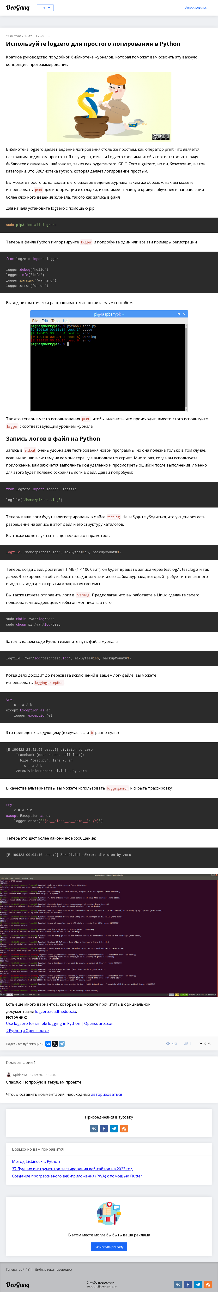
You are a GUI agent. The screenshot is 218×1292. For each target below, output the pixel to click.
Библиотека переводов (53, 1269)
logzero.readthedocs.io (55, 1011)
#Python (14, 1030)
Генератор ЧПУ (18, 1269)
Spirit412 (20, 1075)
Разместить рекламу (109, 1247)
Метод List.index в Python (36, 1161)
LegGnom (43, 36)
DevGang (18, 7)
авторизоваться (106, 1094)
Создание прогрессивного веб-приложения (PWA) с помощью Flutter (77, 1176)
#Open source (36, 1030)
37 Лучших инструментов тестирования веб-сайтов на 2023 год (72, 1168)
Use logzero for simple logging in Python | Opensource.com (60, 1023)
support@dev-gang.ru (102, 1286)
